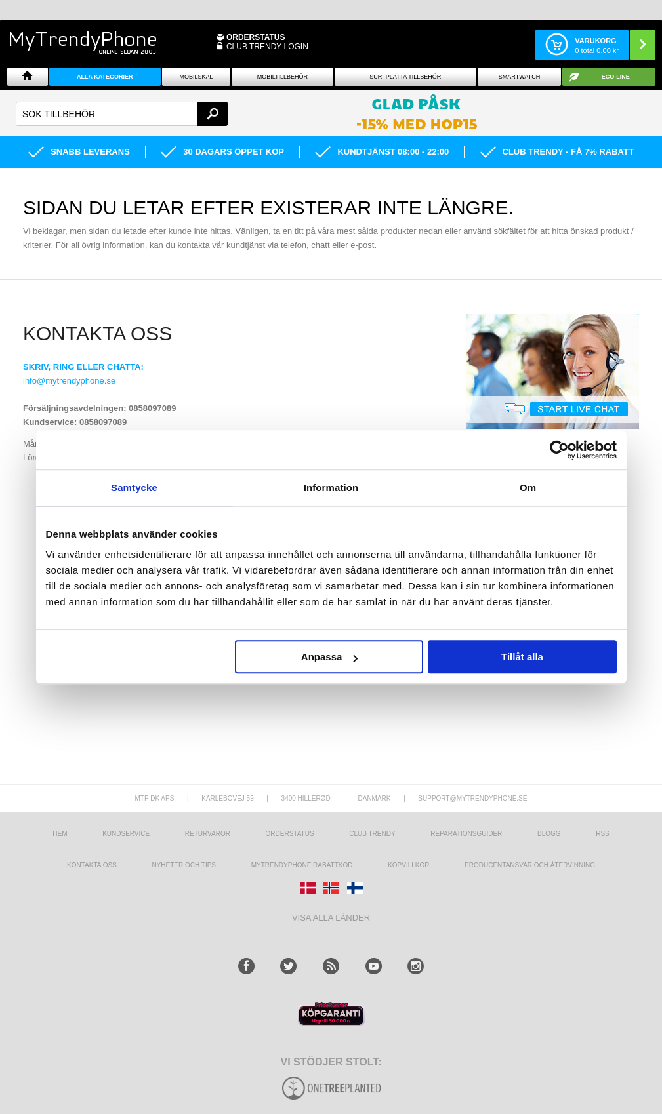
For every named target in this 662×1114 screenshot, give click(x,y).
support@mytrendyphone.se (472, 798)
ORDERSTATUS (255, 37)
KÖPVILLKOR (408, 865)
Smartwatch (519, 76)
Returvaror (207, 833)
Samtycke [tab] (134, 487)
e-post (362, 245)
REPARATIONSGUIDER (466, 833)
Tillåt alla (522, 656)
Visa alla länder (331, 917)
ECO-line (616, 76)
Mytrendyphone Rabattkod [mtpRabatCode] (302, 865)
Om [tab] (528, 487)
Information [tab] (331, 487)
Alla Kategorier (105, 76)
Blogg (549, 833)
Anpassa (329, 656)
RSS (603, 833)
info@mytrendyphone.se (69, 381)
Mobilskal (196, 76)
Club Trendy (372, 833)
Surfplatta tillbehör (405, 76)
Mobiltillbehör (282, 76)
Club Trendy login (267, 46)
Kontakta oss (92, 865)
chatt (320, 245)
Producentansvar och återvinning (530, 865)
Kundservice (126, 833)
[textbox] (122, 114)
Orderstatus (290, 833)
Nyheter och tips (184, 865)
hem (59, 833)
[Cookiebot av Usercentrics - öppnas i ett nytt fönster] (559, 450)
